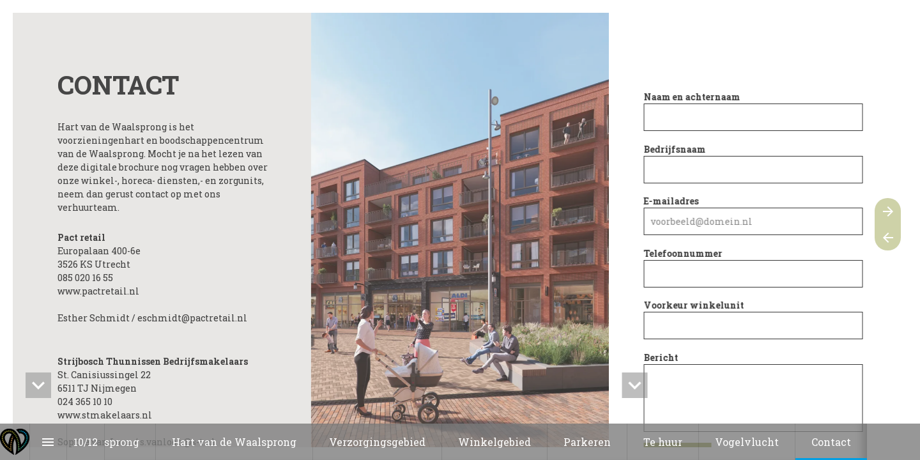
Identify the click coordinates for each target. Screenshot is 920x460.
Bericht (663, 357)
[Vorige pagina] (888, 237)
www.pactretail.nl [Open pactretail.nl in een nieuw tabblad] (98, 291)
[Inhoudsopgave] (48, 442)
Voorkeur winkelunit (696, 305)
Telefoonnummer (685, 253)
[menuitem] (108, 442)
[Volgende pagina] (888, 211)
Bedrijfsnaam (677, 149)
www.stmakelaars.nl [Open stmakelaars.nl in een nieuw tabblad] (104, 415)
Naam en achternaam (694, 97)
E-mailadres (673, 201)
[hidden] (38, 385)
